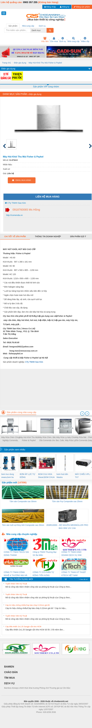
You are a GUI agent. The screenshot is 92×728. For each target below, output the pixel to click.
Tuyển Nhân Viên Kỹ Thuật (16, 584)
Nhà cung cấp (73, 39)
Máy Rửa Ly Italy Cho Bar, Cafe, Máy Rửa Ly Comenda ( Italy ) (65, 439)
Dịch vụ (62, 39)
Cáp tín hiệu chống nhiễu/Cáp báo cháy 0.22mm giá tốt (27, 605)
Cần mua (54, 39)
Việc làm (45, 39)
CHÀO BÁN (11, 672)
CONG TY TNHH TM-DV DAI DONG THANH (16, 553)
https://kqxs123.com (59, 716)
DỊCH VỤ (9, 683)
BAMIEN (9, 666)
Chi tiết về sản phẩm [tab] (15, 236)
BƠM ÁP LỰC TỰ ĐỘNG (27, 475)
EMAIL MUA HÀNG (21, 180)
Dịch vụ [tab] (42, 26)
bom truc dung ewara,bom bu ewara (7, 476)
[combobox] (46, 30)
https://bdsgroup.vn (42, 716)
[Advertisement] (45, 388)
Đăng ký (64, 7)
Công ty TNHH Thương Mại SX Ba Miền (44, 553)
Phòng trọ (28, 716)
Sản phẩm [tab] (12, 26)
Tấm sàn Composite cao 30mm (23, 501)
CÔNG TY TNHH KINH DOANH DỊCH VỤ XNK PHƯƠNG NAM (71, 554)
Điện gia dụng (20, 63)
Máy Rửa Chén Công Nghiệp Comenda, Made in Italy (10, 439)
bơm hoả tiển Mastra (62, 475)
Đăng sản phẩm (82, 7)
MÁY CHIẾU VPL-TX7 (82, 475)
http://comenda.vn (14, 215)
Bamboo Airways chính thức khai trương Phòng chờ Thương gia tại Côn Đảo (37, 688)
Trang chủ (6, 63)
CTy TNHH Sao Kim (15, 203)
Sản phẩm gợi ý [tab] (78, 236)
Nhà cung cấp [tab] (28, 26)
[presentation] (82, 413)
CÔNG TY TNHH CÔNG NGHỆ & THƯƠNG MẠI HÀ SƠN (15, 574)
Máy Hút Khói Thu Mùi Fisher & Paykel (45, 63)
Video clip (85, 39)
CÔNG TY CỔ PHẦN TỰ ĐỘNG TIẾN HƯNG (43, 573)
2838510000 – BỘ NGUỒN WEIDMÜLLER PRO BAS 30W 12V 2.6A (67, 526)
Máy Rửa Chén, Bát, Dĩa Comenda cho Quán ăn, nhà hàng (47, 439)
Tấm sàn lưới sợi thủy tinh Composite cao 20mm (23, 525)
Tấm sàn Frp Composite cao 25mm (67, 501)
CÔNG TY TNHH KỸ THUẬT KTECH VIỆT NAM (73, 573)
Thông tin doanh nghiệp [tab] (48, 236)
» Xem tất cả (83, 579)
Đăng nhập (50, 7)
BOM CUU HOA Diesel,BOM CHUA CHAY (46, 476)
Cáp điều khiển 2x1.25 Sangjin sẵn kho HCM (23, 626)
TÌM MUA (9, 677)
